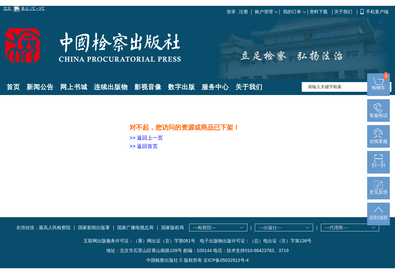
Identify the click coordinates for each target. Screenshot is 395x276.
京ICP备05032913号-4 (226, 260)
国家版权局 (172, 227)
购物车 (378, 85)
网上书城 (73, 86)
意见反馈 (378, 190)
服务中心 (215, 86)
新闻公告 (40, 86)
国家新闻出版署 (94, 227)
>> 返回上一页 (146, 138)
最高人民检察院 (55, 227)
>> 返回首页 (144, 146)
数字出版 (181, 86)
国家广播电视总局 (135, 227)
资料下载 (319, 11)
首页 (13, 86)
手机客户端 (377, 11)
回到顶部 (378, 215)
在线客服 (378, 139)
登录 (231, 11)
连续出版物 (111, 86)
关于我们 (344, 11)
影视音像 (148, 86)
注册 (243, 11)
